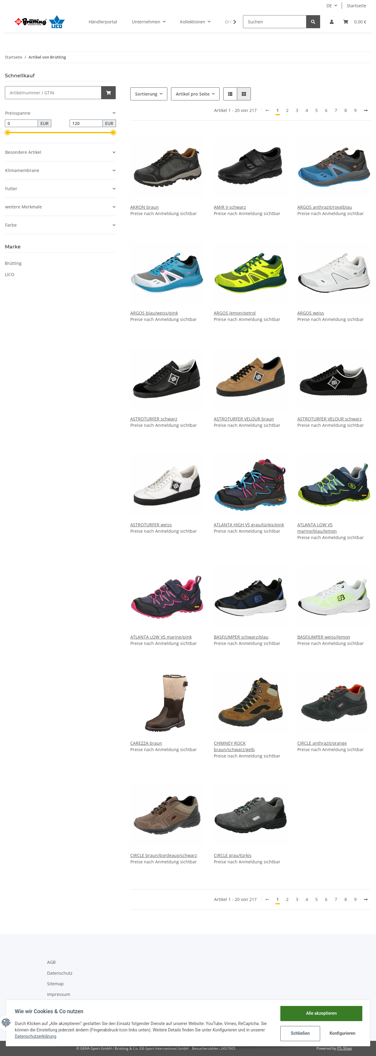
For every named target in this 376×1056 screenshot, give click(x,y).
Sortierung (146, 94)
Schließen (299, 1033)
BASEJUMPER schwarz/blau (241, 637)
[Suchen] (274, 21)
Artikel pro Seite (193, 94)
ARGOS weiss (310, 313)
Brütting (13, 263)
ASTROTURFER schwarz (153, 419)
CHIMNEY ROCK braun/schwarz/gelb (234, 746)
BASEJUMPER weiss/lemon (323, 637)
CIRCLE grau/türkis (232, 855)
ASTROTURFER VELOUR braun (244, 419)
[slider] (7, 132)
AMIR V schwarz (230, 207)
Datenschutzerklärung (36, 1036)
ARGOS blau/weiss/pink (154, 313)
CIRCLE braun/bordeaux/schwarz (163, 855)
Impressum (58, 994)
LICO (9, 274)
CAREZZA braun (146, 743)
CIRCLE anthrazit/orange (322, 743)
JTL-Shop (344, 1048)
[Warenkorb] (354, 21)
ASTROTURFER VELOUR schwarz (329, 419)
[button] (331, 21)
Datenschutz (60, 973)
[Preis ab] (21, 123)
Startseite (356, 5)
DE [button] (329, 5)
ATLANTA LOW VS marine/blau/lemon (317, 528)
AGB (51, 962)
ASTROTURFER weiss (151, 525)
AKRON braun (144, 207)
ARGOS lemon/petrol (235, 313)
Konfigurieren (342, 1033)
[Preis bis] (86, 123)
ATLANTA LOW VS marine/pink (161, 637)
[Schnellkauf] (53, 92)
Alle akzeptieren (320, 1013)
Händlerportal (103, 22)
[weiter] (365, 110)
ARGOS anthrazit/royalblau (324, 207)
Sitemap (55, 984)
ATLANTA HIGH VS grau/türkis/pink (249, 525)
